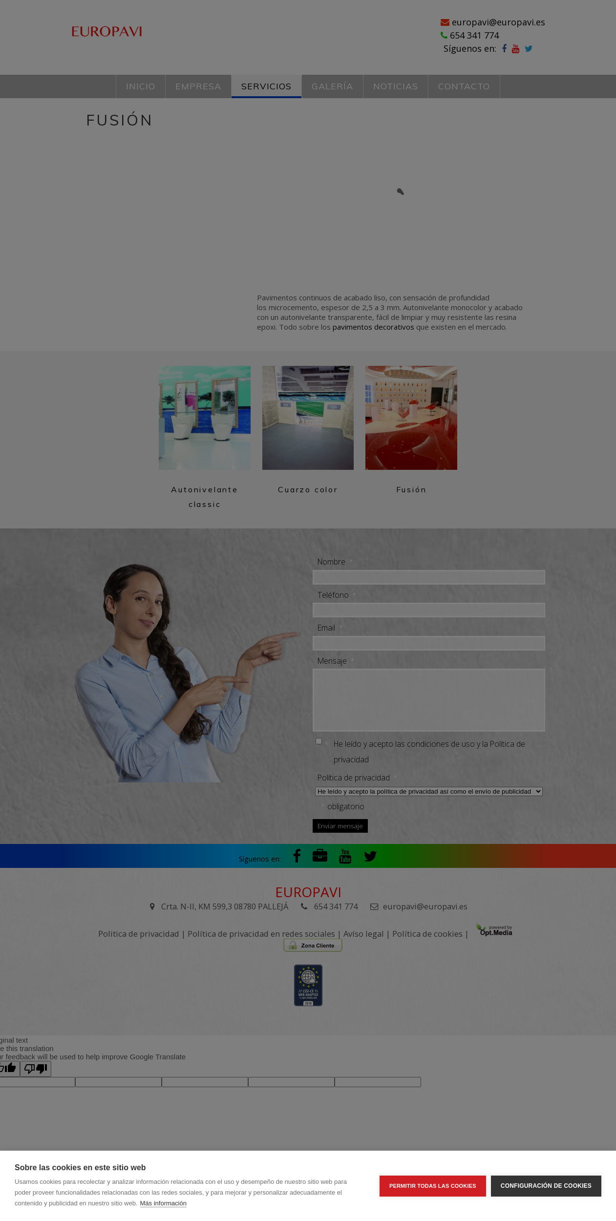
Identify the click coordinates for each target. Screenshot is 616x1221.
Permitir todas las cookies (432, 1186)
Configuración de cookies (546, 1185)
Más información (163, 1203)
